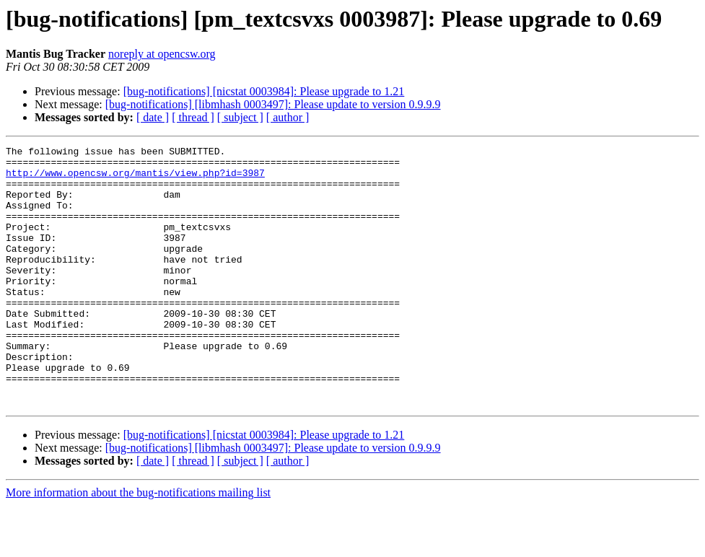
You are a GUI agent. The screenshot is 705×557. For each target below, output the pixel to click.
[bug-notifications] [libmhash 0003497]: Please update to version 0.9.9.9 (273, 104)
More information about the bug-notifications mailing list (138, 544)
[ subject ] (240, 117)
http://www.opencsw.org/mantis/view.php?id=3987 (135, 178)
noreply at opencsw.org (161, 54)
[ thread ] (193, 117)
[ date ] (152, 117)
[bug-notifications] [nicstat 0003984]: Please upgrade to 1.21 (264, 91)
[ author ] (288, 117)
